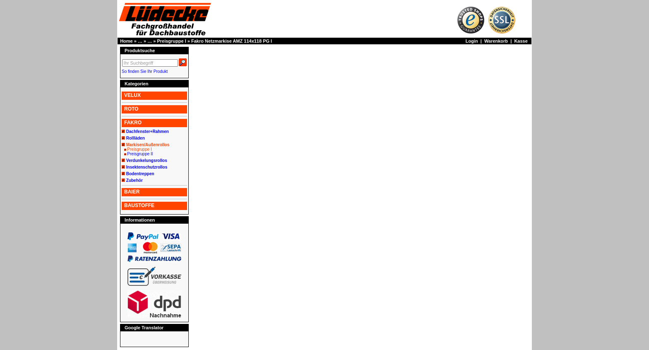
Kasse (520, 41)
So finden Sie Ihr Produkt (145, 71)
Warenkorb (496, 41)
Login (472, 41)
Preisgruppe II (140, 154)
